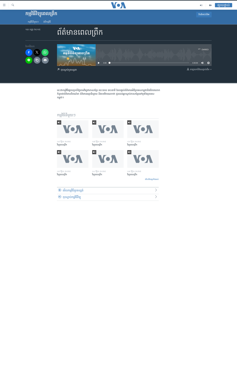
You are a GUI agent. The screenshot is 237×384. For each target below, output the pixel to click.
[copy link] (37, 60)
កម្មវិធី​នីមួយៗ (33, 22)
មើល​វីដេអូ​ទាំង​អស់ (152, 179)
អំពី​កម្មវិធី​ (47, 22)
